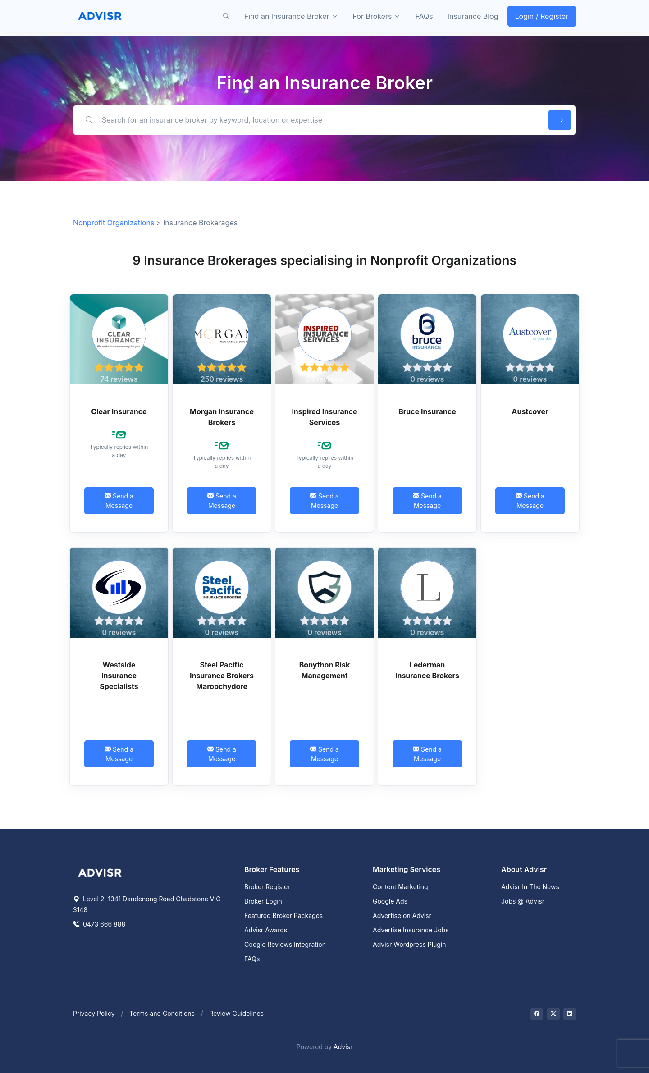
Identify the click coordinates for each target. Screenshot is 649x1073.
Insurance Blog (473, 16)
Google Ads (390, 901)
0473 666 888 (99, 924)
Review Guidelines (236, 1013)
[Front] (100, 16)
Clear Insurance (118, 411)
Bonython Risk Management (324, 670)
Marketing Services (406, 869)
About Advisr (524, 869)
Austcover (530, 411)
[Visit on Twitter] (553, 1014)
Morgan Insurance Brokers (222, 417)
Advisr (343, 1046)
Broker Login (263, 901)
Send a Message (119, 500)
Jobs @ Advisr (522, 901)
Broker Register (267, 886)
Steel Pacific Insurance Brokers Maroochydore (222, 675)
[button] (226, 16)
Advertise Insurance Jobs (411, 930)
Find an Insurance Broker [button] (286, 16)
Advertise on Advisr (402, 915)
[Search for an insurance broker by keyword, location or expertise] (309, 120)
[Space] (100, 872)
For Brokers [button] (372, 16)
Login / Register (542, 16)
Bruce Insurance (427, 411)
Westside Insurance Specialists (119, 675)
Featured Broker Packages (283, 915)
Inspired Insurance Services (324, 417)
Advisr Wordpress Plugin (409, 944)
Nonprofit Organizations (113, 222)
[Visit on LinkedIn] (569, 1014)
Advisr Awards (265, 930)
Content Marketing (400, 886)
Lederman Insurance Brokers (427, 670)
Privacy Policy (94, 1013)
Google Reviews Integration (285, 944)
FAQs (424, 16)
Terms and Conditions (162, 1013)
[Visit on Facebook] (536, 1014)
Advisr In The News (530, 886)
